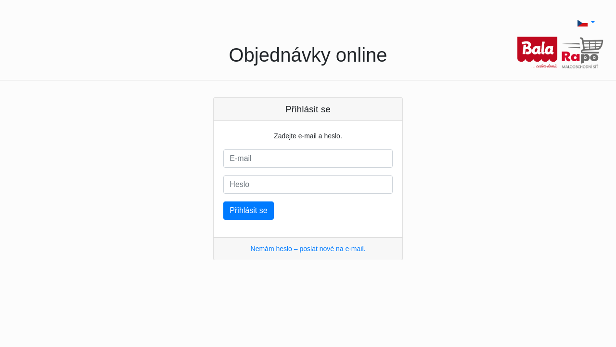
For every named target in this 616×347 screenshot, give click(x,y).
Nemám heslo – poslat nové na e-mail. (308, 249)
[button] (586, 22)
